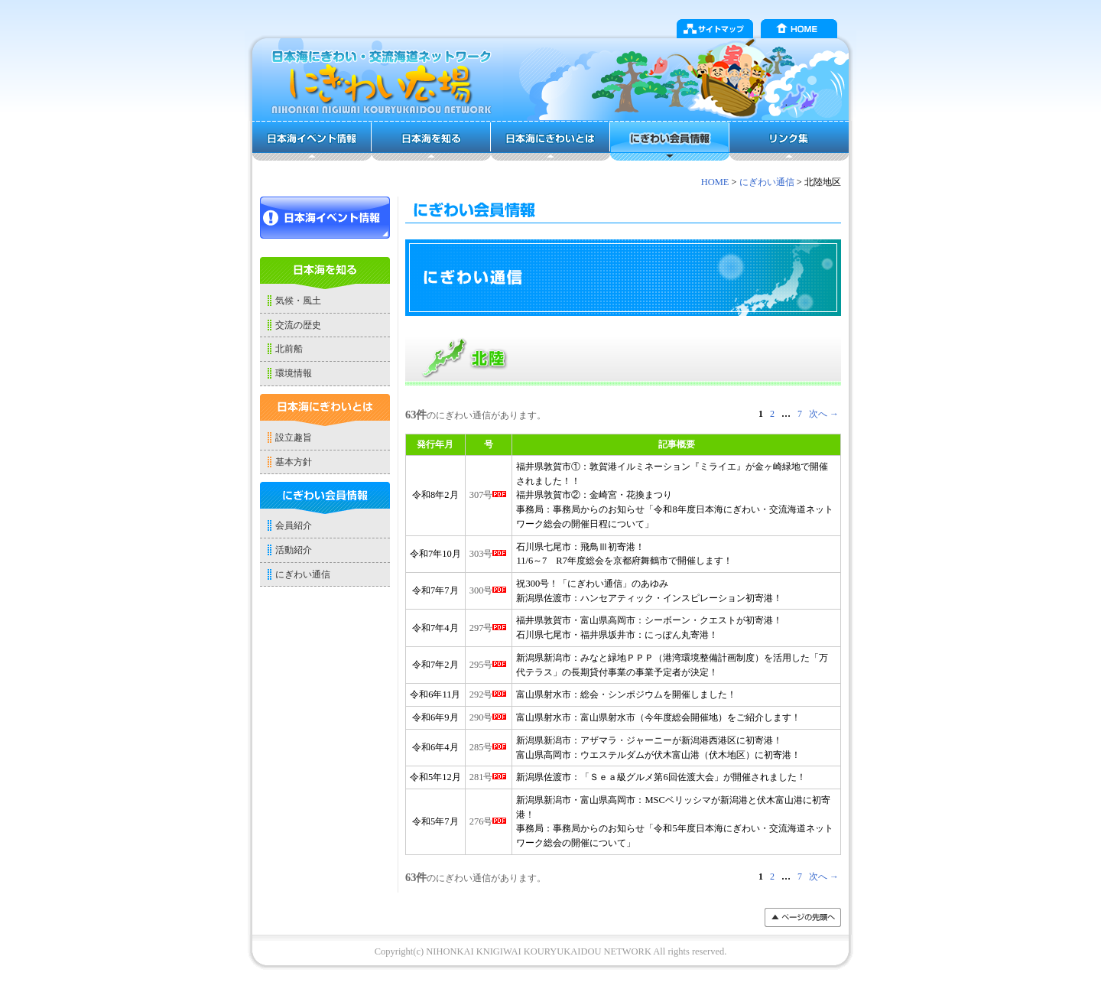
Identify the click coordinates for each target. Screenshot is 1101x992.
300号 (488, 590)
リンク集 (789, 141)
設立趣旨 (293, 437)
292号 (488, 694)
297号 (488, 628)
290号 (488, 717)
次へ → (824, 413)
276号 (488, 821)
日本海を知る (431, 141)
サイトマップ (715, 28)
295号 (488, 664)
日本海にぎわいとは (550, 141)
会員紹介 (293, 525)
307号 (488, 494)
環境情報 (293, 373)
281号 (488, 777)
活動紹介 (293, 550)
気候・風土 (298, 300)
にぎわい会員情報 (669, 141)
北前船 (289, 348)
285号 (488, 747)
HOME (799, 28)
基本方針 (293, 462)
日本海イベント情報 (312, 141)
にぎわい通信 (766, 182)
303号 (488, 553)
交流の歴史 (298, 325)
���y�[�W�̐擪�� (803, 917)
